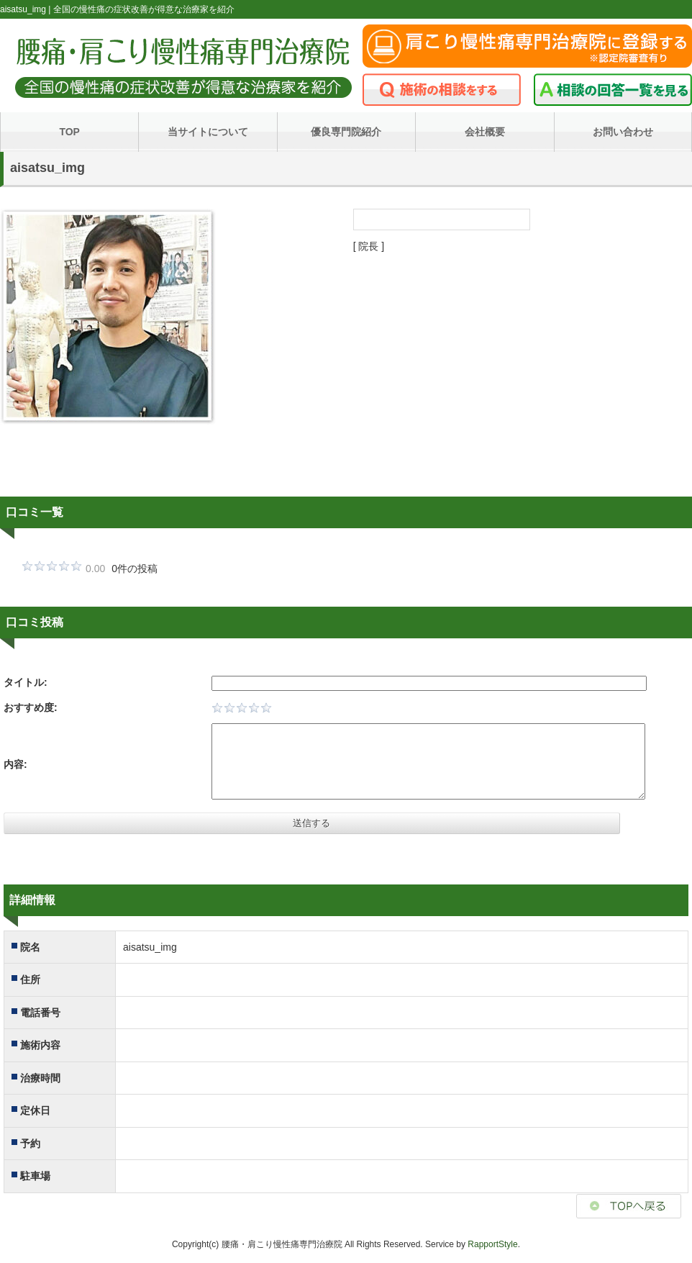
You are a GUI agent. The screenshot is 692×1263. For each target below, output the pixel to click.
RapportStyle (492, 1244)
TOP (69, 131)
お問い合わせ (623, 131)
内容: (15, 764)
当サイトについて (208, 131)
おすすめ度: (31, 707)
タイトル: (25, 682)
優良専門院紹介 (346, 131)
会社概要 (485, 131)
